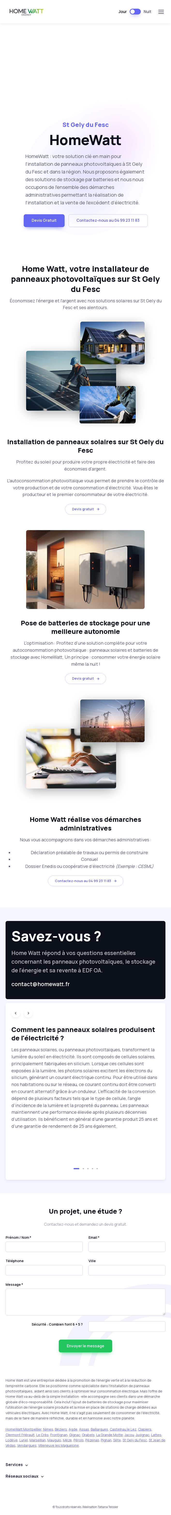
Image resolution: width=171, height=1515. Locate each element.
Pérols (79, 1440)
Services (14, 1464)
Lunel (23, 1440)
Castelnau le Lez (123, 1429)
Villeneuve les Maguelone (58, 1445)
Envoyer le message (85, 1346)
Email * (94, 1237)
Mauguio (54, 1440)
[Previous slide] (15, 1013)
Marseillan (38, 1440)
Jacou (129, 1434)
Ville (92, 1261)
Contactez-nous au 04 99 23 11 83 (108, 220)
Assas (84, 1429)
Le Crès (42, 1434)
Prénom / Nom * (18, 1237)
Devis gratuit (86, 509)
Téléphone (15, 1261)
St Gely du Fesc (135, 1440)
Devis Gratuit (44, 220)
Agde (73, 1429)
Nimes (48, 1429)
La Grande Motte (109, 1434)
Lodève (12, 1440)
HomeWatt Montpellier (23, 1429)
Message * (14, 1284)
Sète (117, 1440)
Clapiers (144, 1429)
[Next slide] (28, 1013)
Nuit (147, 11)
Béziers (61, 1429)
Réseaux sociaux (22, 1476)
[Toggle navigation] (160, 11)
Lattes (156, 1434)
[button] (76, 1168)
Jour (123, 11)
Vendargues (27, 1445)
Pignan (106, 1440)
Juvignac (142, 1434)
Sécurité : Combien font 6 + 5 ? (57, 1324)
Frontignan (58, 1434)
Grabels (88, 1434)
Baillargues (99, 1429)
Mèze (67, 1440)
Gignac (74, 1434)
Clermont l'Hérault (20, 1434)
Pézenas (92, 1440)
